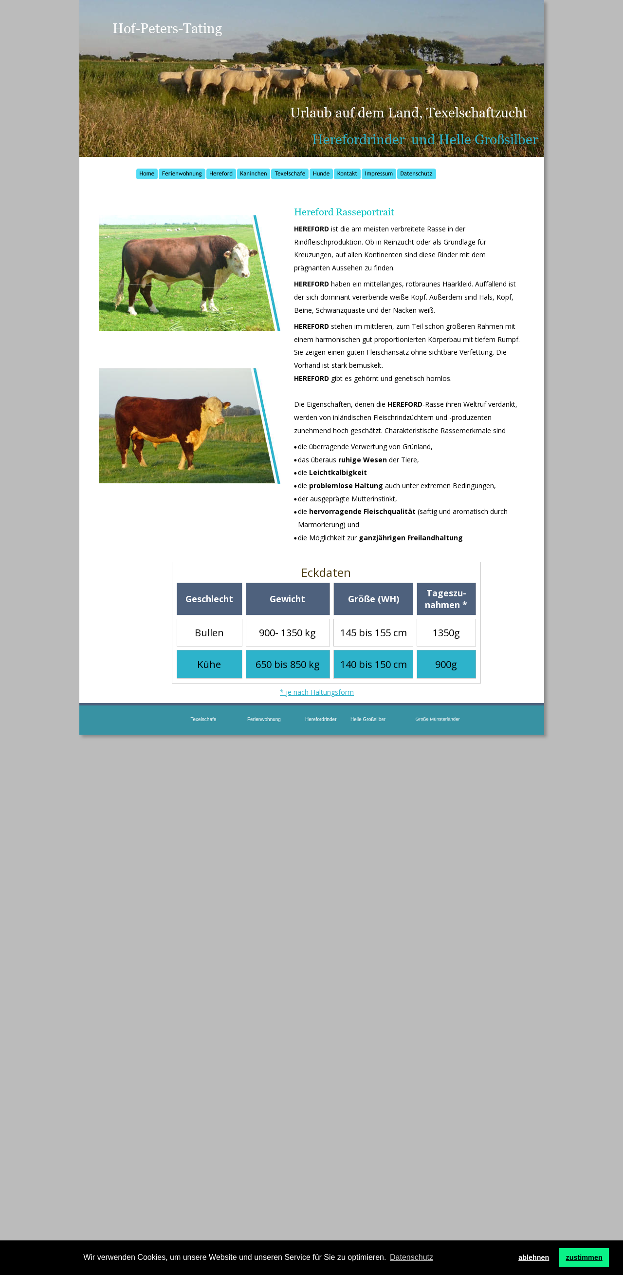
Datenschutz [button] (411, 1257)
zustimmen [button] (584, 1257)
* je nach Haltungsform (317, 692)
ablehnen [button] (533, 1257)
